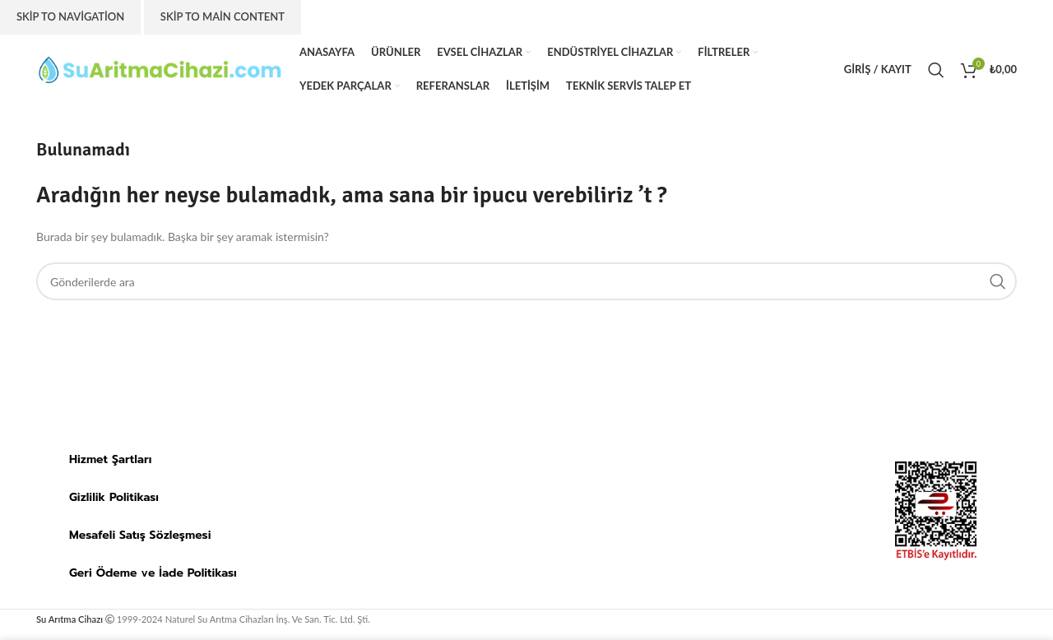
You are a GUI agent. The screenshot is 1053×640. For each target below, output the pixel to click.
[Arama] (936, 69)
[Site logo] (159, 68)
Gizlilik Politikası (114, 497)
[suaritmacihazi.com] (575, 511)
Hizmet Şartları (110, 459)
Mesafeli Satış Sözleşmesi (140, 535)
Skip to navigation (70, 16)
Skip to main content (222, 16)
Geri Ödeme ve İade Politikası (153, 573)
